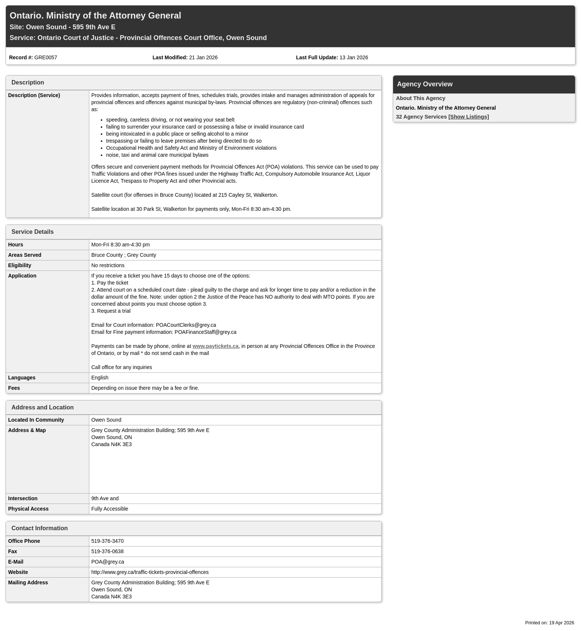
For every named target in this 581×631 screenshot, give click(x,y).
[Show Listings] (468, 117)
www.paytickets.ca (216, 346)
